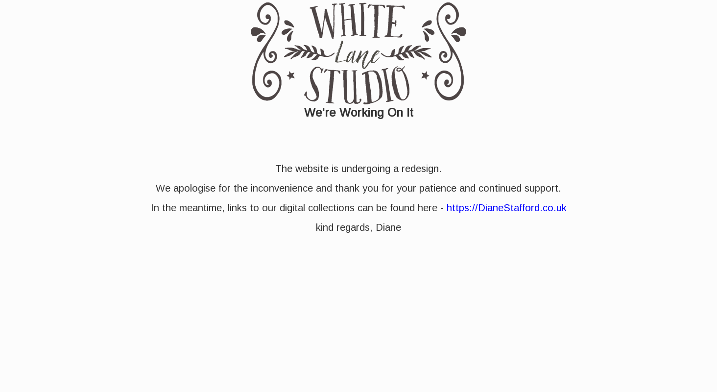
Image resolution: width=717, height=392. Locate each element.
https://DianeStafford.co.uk (507, 207)
